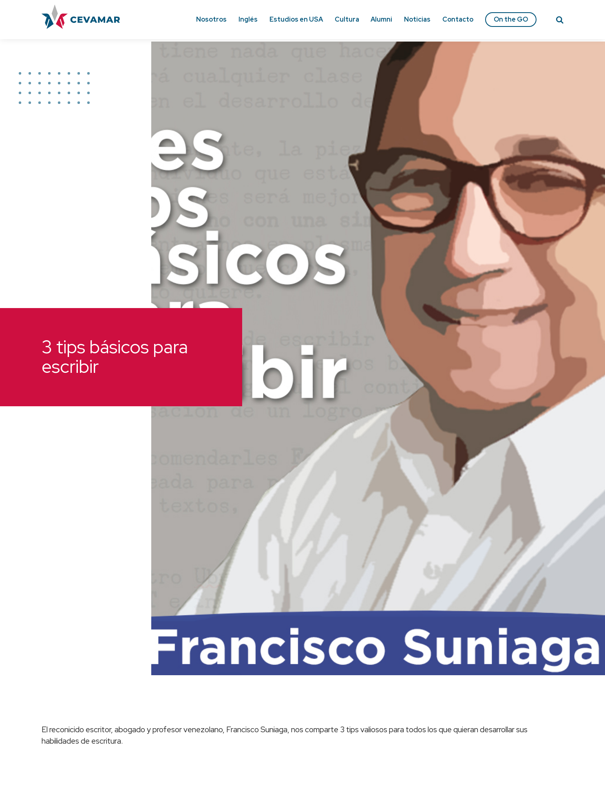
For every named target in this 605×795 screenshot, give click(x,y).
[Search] (559, 21)
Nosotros (211, 19)
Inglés (248, 19)
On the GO (511, 19)
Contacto (457, 19)
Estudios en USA (296, 19)
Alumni (381, 19)
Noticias (417, 19)
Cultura (347, 19)
